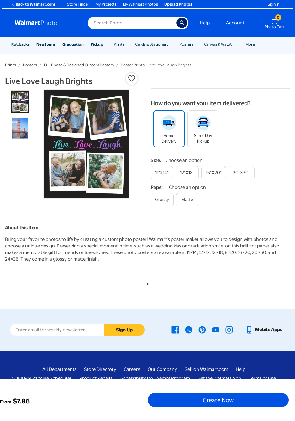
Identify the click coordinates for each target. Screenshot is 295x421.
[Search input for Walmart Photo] (132, 23)
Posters (186, 44)
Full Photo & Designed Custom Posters (79, 65)
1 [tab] (146, 283)
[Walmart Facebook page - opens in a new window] (175, 329)
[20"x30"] (242, 172)
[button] (132, 79)
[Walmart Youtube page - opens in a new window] (215, 329)
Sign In (273, 4)
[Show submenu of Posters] (196, 44)
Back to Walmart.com (33, 4)
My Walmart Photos (140, 4)
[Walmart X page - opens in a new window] (188, 329)
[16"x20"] (213, 172)
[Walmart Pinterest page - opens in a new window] (202, 329)
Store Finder (78, 4)
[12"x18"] (187, 172)
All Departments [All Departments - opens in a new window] (59, 369)
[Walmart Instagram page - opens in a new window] (229, 329)
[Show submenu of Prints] (127, 44)
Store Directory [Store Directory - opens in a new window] (100, 369)
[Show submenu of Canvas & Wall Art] (238, 44)
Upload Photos (178, 4)
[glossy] (162, 199)
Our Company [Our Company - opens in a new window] (162, 369)
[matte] (187, 199)
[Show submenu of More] (258, 44)
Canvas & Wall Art (219, 44)
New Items (45, 44)
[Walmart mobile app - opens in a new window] (263, 329)
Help (205, 23)
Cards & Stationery (152, 44)
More (250, 44)
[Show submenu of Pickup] (106, 44)
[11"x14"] (162, 172)
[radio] (20, 101)
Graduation (73, 44)
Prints (119, 44)
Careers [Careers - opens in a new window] (132, 369)
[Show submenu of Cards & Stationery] (171, 44)
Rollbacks (20, 44)
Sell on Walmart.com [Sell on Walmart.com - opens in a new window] (206, 369)
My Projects (106, 4)
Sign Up (124, 330)
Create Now (218, 400)
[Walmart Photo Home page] (45, 23)
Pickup (97, 44)
